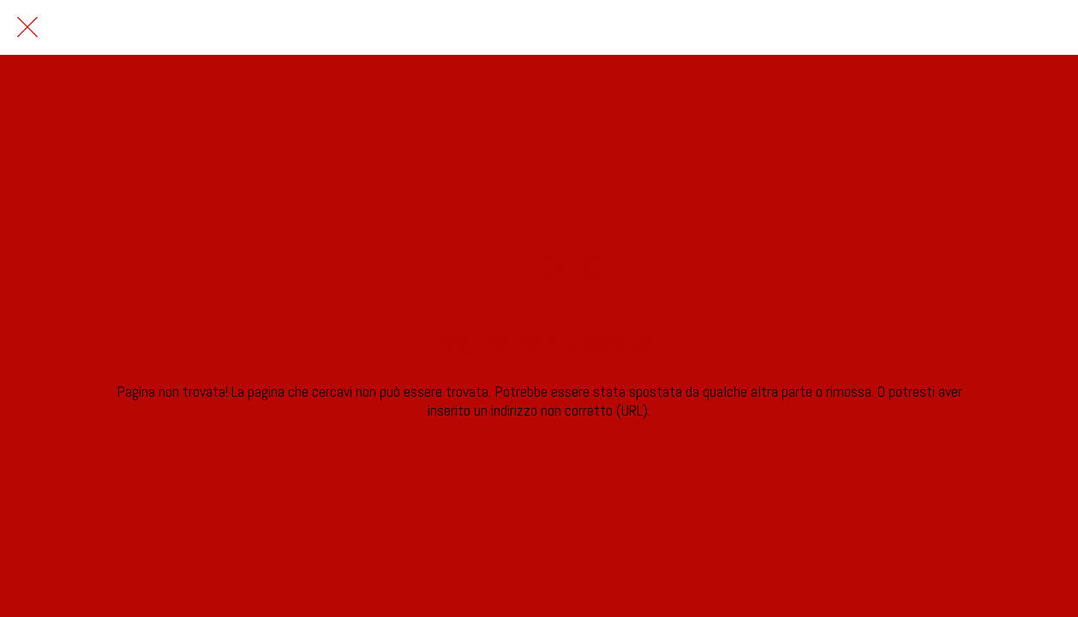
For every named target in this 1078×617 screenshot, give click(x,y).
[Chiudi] (27, 27)
